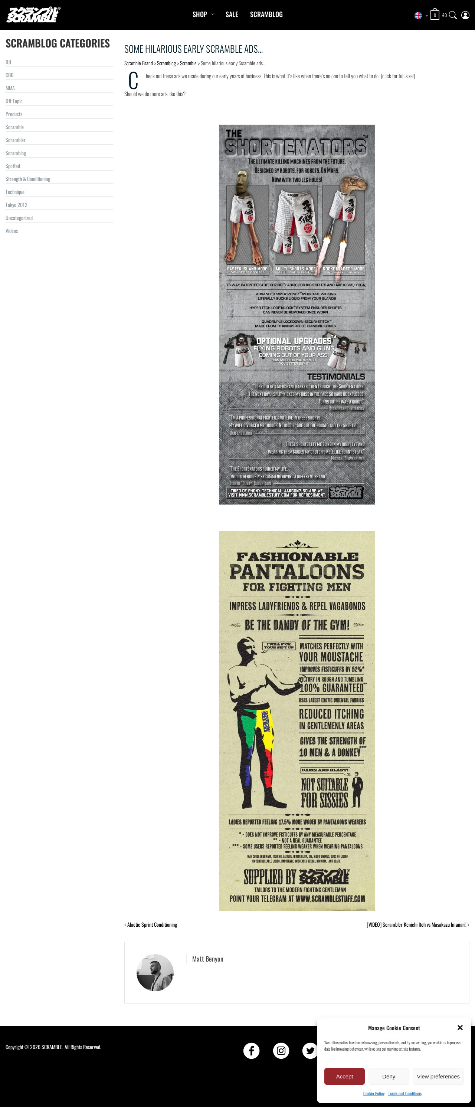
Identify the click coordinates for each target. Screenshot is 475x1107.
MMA (10, 88)
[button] (460, 1027)
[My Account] (465, 13)
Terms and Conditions (405, 1093)
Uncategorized (19, 217)
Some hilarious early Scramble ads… (193, 48)
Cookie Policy (373, 1093)
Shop (200, 14)
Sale (232, 14)
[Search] (453, 13)
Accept (344, 1076)
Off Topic (14, 101)
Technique (15, 192)
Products (14, 114)
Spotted (13, 166)
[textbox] (419, 15)
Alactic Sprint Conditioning (152, 924)
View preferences (438, 1076)
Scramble (15, 127)
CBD (9, 75)
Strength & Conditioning (28, 179)
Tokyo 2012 (16, 204)
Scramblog (266, 14)
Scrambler (16, 140)
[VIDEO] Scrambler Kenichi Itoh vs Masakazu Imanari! (416, 924)
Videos (12, 230)
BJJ (8, 62)
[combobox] (419, 15)
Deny (388, 1076)
